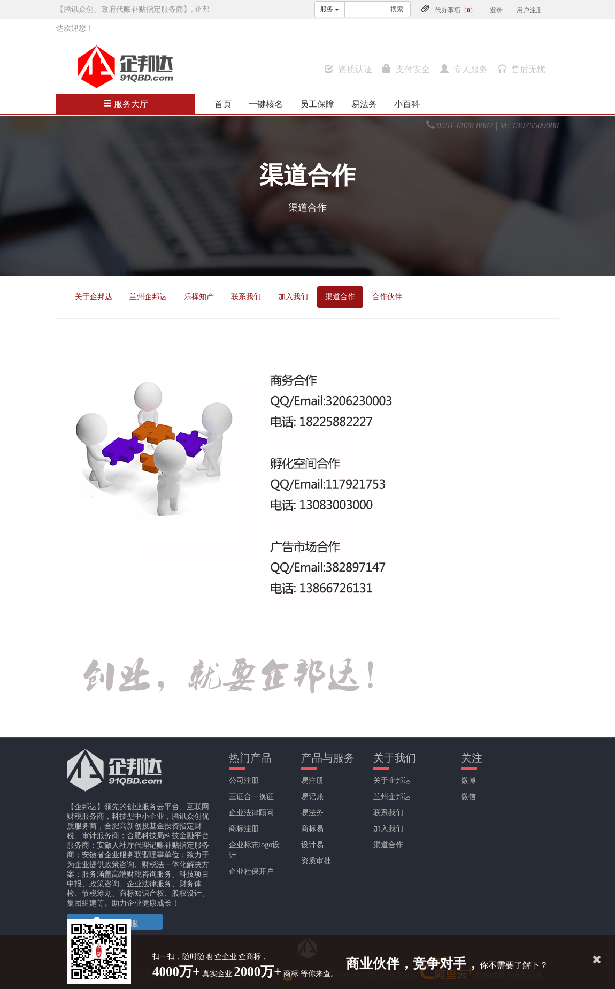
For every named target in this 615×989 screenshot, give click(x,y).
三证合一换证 (251, 797)
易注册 (312, 781)
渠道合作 (340, 297)
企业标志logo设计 (254, 850)
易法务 (364, 104)
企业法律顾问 (251, 813)
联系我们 (246, 297)
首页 (223, 104)
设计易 (312, 845)
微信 (468, 797)
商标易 (312, 829)
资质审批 (316, 861)
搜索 (396, 9)
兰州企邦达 (148, 297)
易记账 (312, 797)
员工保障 (317, 104)
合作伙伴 (387, 297)
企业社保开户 (251, 872)
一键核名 (266, 104)
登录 (496, 10)
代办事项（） (455, 10)
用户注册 (529, 10)
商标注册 (244, 829)
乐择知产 (199, 297)
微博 (468, 781)
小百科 (407, 104)
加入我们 (293, 297)
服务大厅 (125, 104)
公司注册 (244, 781)
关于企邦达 (93, 297)
